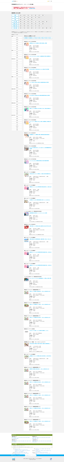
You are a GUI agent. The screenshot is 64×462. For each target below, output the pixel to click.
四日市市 (47, 437)
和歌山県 (39, 17)
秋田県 (35, 23)
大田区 (13, 438)
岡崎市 (19, 452)
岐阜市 (44, 437)
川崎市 (26, 437)
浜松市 (36, 437)
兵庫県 (24, 17)
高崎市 (22, 451)
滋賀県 (32, 17)
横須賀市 (15, 438)
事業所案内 (27, 458)
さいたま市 (17, 437)
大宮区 (20, 450)
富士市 (40, 437)
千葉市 (24, 437)
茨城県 (35, 15)
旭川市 (39, 450)
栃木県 (39, 15)
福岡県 (20, 21)
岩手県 (28, 23)
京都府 (28, 17)
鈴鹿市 (49, 437)
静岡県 (32, 19)
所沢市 (18, 450)
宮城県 (32, 23)
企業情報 (24, 458)
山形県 (39, 23)
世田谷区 (28, 437)
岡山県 (17, 62)
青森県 (24, 23)
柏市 (25, 450)
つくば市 (19, 451)
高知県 (17, 75)
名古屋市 (33, 437)
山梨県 (45, 452)
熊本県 (32, 21)
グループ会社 (36, 458)
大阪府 (20, 17)
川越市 (17, 450)
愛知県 (20, 19)
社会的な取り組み (30, 458)
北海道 (20, 23)
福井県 (43, 452)
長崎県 (28, 21)
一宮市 (37, 438)
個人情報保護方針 (40, 458)
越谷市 (17, 438)
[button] (51, 37)
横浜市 (13, 437)
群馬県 (43, 15)
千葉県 (28, 15)
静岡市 (38, 437)
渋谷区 (22, 437)
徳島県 (17, 71)
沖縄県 (46, 21)
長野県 (46, 452)
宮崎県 (39, 21)
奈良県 (35, 17)
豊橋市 (33, 438)
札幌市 (37, 450)
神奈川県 (24, 15)
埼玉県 (32, 15)
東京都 (20, 15)
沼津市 (42, 437)
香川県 (17, 69)
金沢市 (41, 452)
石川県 (17, 108)
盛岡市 (48, 450)
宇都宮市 (29, 450)
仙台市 (43, 450)
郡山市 (39, 451)
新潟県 (17, 104)
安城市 (35, 438)
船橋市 (24, 450)
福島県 (43, 23)
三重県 (28, 19)
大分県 (35, 21)
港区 (20, 437)
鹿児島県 (43, 21)
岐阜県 (24, 19)
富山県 (17, 106)
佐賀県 (24, 21)
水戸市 (17, 451)
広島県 (17, 60)
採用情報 (33, 458)
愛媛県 (17, 73)
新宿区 (15, 437)
